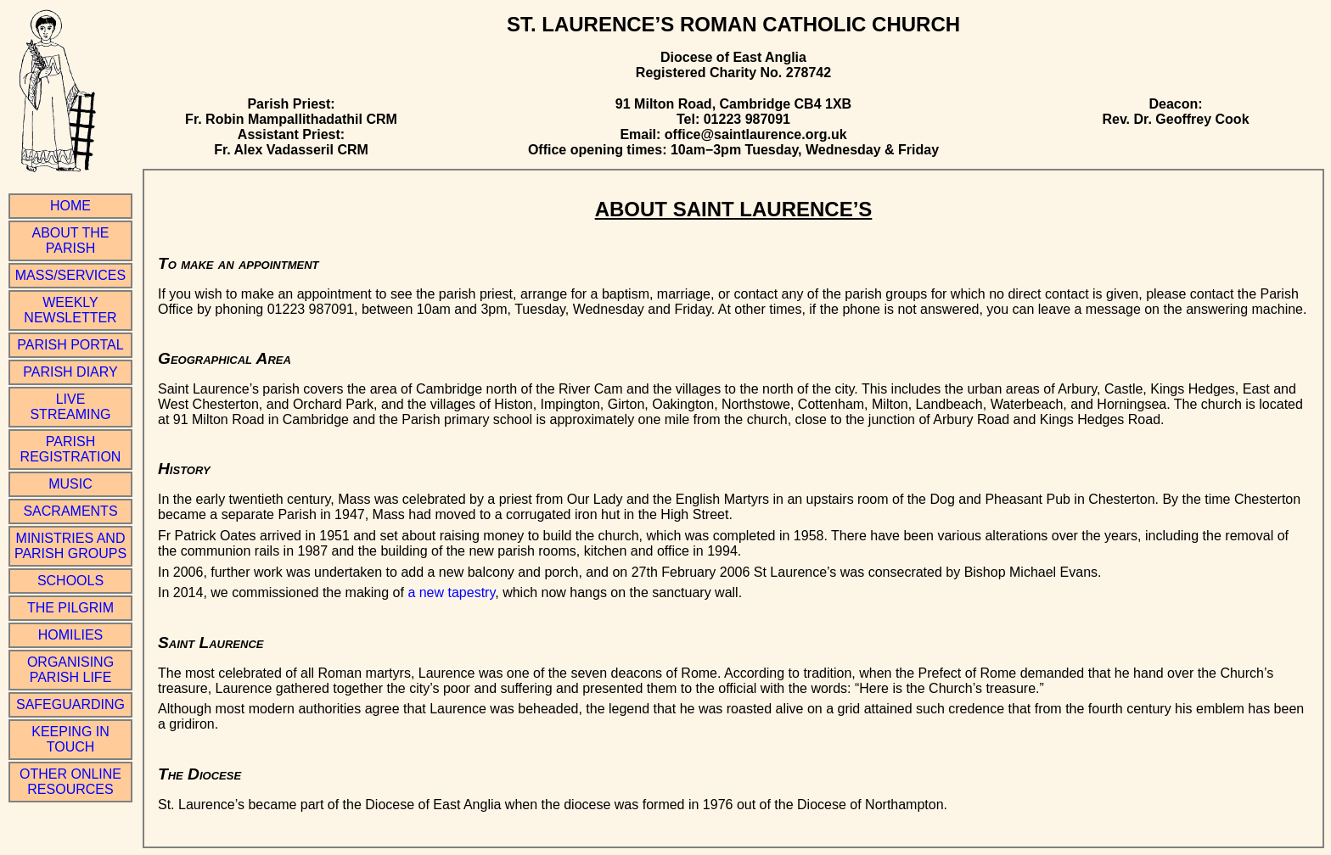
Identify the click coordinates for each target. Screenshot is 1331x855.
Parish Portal (70, 345)
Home (70, 205)
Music (70, 484)
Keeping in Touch (70, 739)
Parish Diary (70, 372)
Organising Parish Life (70, 670)
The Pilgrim (70, 608)
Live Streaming (70, 407)
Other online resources (70, 781)
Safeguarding (70, 704)
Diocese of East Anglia (733, 57)
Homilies (70, 635)
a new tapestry (451, 592)
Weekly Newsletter (70, 310)
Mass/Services (70, 275)
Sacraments (70, 511)
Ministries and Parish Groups (70, 546)
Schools (70, 580)
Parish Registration (70, 449)
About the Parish (71, 240)
